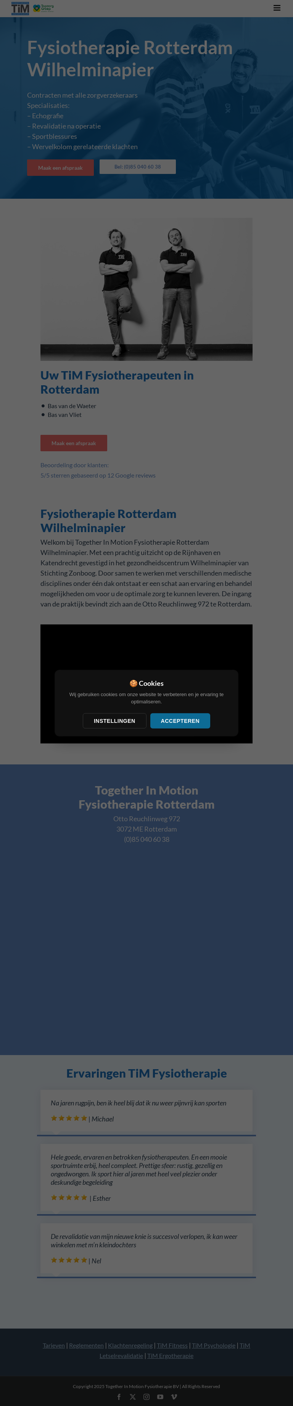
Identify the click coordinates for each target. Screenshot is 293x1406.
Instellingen (114, 720)
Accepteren (180, 720)
